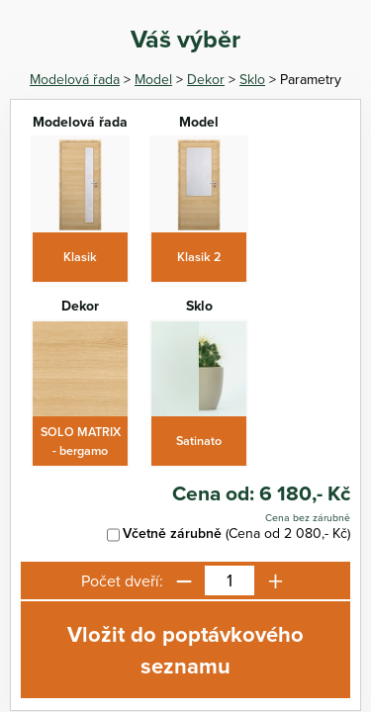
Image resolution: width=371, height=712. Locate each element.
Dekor (206, 79)
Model (153, 79)
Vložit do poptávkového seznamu (185, 649)
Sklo (252, 79)
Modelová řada (75, 79)
